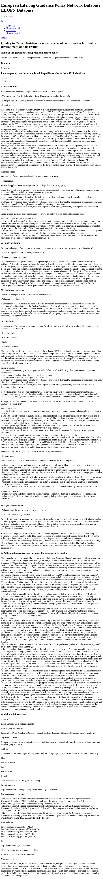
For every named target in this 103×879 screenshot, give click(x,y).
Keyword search (13, 28)
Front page (11, 26)
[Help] (4, 37)
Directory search (13, 33)
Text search (11, 30)
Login (3, 21)
